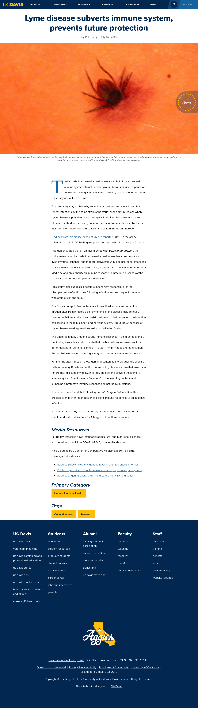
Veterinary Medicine (25, 549)
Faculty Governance (129, 570)
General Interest (64, 514)
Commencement (57, 570)
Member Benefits (93, 560)
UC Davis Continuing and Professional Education (27, 558)
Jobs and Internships (60, 585)
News (153, 4)
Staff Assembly (161, 570)
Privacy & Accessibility (82, 667)
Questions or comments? (51, 667)
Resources (124, 541)
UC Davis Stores (22, 568)
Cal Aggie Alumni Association (93, 543)
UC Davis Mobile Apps (26, 582)
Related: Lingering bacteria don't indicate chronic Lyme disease (95, 475)
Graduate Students (59, 556)
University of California (145, 667)
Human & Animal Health (68, 493)
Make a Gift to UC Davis (26, 601)
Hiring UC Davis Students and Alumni (27, 591)
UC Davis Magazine (94, 575)
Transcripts (89, 568)
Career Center (56, 578)
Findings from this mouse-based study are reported (82, 237)
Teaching (123, 549)
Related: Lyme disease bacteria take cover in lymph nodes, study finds (99, 470)
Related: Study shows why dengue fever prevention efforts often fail (98, 464)
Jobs (155, 563)
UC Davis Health (22, 541)
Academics (84, 4)
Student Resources (59, 549)
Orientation (54, 541)
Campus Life (132, 4)
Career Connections (94, 553)
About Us (35, 4)
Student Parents (57, 563)
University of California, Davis (66, 660)
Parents (52, 592)
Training (157, 549)
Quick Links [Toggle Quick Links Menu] (187, 4)
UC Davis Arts (21, 575)
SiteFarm (116, 686)
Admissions (60, 4)
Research (107, 4)
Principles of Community (113, 667)
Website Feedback (163, 578)
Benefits (123, 563)
